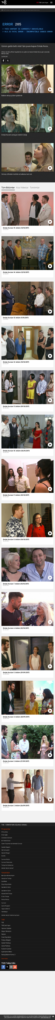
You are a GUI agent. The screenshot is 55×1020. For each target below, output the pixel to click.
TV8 (2, 922)
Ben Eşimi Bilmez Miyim (7, 875)
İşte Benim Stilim (6, 887)
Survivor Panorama (6, 862)
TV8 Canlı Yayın (42, 2)
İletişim (3, 934)
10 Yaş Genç (4, 832)
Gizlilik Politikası (6, 943)
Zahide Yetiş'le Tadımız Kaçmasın (10, 915)
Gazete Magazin (5, 847)
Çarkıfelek (4, 881)
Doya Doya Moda (6, 884)
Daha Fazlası (4, 958)
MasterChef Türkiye (6, 893)
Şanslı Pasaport (5, 906)
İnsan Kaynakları (6, 937)
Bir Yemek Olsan (5, 840)
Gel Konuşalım (5, 850)
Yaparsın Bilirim (5, 909)
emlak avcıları (9, 10)
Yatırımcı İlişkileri (6, 928)
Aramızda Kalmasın (6, 838)
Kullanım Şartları (6, 949)
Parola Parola (5, 899)
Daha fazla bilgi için (46, 1017)
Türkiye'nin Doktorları (7, 865)
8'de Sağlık (4, 835)
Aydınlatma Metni (6, 951)
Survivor (3, 903)
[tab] (8, 188)
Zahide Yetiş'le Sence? (7, 868)
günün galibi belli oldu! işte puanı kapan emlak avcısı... (27, 10)
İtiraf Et (3, 856)
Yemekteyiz (4, 911)
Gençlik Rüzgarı (5, 853)
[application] (27, 27)
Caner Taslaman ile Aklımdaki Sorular (11, 843)
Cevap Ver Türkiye (6, 878)
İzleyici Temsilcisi (6, 931)
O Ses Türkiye (5, 896)
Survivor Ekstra (5, 859)
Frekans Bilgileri (6, 940)
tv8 (4, 10)
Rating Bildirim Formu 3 (8, 954)
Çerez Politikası (5, 946)
